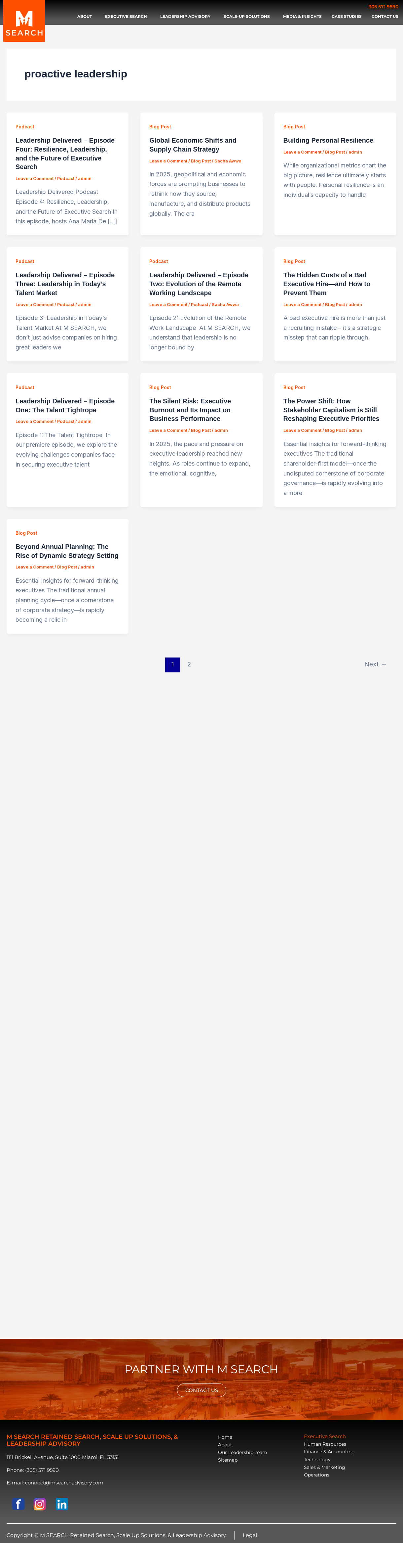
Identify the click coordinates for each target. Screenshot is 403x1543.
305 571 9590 (383, 7)
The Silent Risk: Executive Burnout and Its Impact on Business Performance (190, 407)
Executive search (127, 16)
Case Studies (347, 16)
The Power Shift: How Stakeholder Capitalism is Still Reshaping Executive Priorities (331, 407)
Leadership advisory (187, 16)
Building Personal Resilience (328, 140)
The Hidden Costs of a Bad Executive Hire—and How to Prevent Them (327, 282)
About (86, 16)
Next (375, 660)
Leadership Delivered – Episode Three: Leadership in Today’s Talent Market (65, 282)
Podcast (25, 126)
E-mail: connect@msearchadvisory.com (55, 1482)
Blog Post (160, 126)
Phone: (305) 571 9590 (33, 1470)
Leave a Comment (35, 177)
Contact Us (385, 16)
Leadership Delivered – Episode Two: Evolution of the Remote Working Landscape (199, 282)
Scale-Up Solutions (248, 16)
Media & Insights (302, 16)
